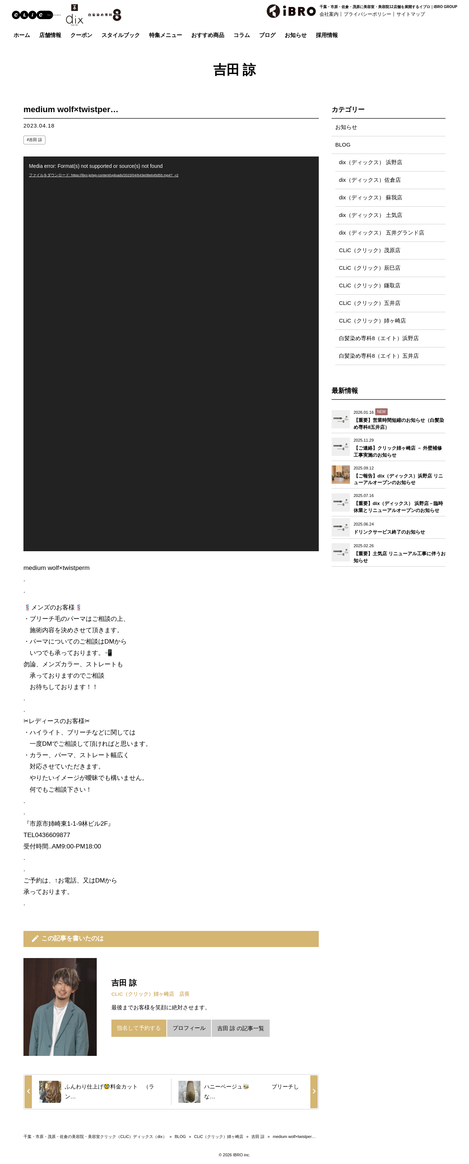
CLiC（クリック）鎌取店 (369, 286)
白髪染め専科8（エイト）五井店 (379, 356)
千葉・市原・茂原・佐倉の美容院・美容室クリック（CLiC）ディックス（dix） (95, 1136)
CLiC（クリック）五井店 (369, 303)
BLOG (343, 145)
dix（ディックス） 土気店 (370, 215)
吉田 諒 (35, 139)
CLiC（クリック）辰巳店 (369, 268)
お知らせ (346, 127)
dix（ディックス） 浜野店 (370, 162)
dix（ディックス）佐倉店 (370, 180)
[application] (171, 353)
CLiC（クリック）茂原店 (369, 250)
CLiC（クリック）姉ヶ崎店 (372, 321)
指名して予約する (139, 1028)
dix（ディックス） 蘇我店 (370, 198)
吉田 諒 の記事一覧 (240, 1028)
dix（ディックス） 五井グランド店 (381, 233)
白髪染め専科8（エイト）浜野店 (379, 338)
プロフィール (189, 1028)
